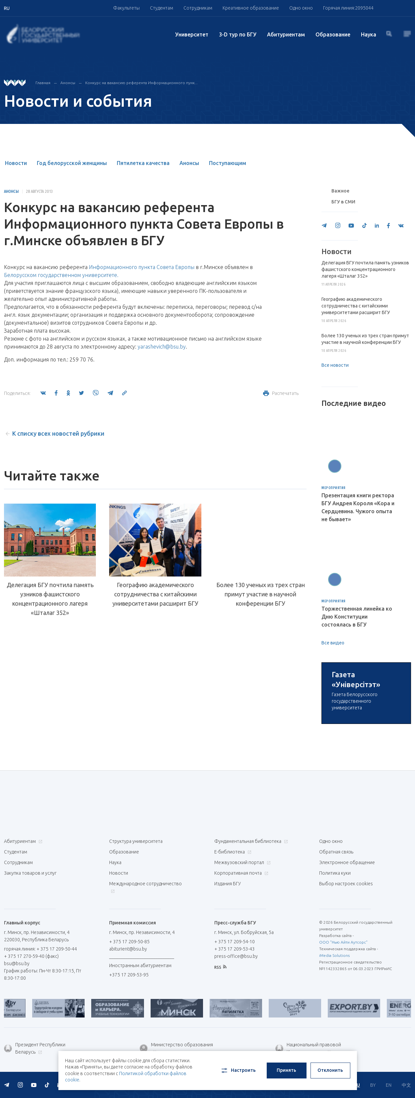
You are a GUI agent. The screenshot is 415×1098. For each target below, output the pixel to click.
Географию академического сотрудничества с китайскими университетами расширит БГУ (155, 594)
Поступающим (227, 163)
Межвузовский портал (241, 862)
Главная (42, 83)
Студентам (161, 8)
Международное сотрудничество (145, 887)
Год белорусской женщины (72, 163)
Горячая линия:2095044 (348, 8)
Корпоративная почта (240, 873)
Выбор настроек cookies (346, 883)
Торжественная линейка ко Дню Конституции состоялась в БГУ (356, 617)
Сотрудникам (197, 8)
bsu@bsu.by (17, 963)
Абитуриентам (286, 34)
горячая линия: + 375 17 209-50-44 (40, 949)
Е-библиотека (232, 851)
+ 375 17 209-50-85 (129, 941)
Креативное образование (251, 8)
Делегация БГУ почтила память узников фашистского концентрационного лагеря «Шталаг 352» (50, 598)
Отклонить (330, 1070)
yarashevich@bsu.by (162, 347)
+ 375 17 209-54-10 (234, 941)
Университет (191, 34)
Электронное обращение (347, 862)
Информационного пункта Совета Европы (141, 267)
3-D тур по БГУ (237, 34)
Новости (16, 163)
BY (373, 1085)
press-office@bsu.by (236, 956)
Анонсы (67, 83)
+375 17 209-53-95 (129, 974)
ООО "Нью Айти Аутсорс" (343, 942)
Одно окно (301, 8)
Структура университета (136, 841)
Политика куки (335, 873)
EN (388, 1085)
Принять (286, 1070)
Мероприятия (333, 488)
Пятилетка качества (143, 163)
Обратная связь (336, 851)
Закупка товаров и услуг (30, 873)
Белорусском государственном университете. (61, 275)
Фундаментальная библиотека (250, 841)
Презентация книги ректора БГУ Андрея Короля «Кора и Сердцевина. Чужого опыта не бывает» (357, 507)
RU (357, 1085)
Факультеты (126, 8)
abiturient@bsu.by (128, 949)
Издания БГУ (227, 883)
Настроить (238, 1070)
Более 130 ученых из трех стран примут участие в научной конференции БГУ (260, 594)
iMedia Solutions (334, 955)
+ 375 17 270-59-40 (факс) (31, 956)
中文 (406, 1085)
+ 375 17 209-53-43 (234, 949)
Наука (368, 34)
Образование (332, 34)
